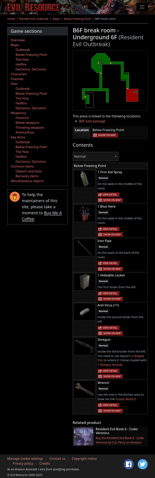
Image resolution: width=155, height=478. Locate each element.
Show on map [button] (107, 135)
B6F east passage (92, 121)
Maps (56, 19)
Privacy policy (23, 463)
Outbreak (23, 50)
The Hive (22, 59)
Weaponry (18, 113)
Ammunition (25, 132)
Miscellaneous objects (27, 181)
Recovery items (27, 176)
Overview (18, 40)
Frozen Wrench (126, 399)
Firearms (22, 118)
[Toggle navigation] (142, 7)
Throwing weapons (30, 127)
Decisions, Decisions (31, 69)
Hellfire (21, 64)
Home (11, 19)
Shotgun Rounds (111, 364)
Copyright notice (84, 458)
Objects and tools (29, 171)
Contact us (57, 458)
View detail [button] (110, 194)
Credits (44, 463)
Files (14, 84)
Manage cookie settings (25, 458)
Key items (18, 137)
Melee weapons (27, 122)
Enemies (17, 79)
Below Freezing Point (77, 19)
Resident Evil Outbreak (33, 19)
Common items (22, 166)
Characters (19, 74)
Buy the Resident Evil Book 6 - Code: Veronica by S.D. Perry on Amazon (120, 440)
